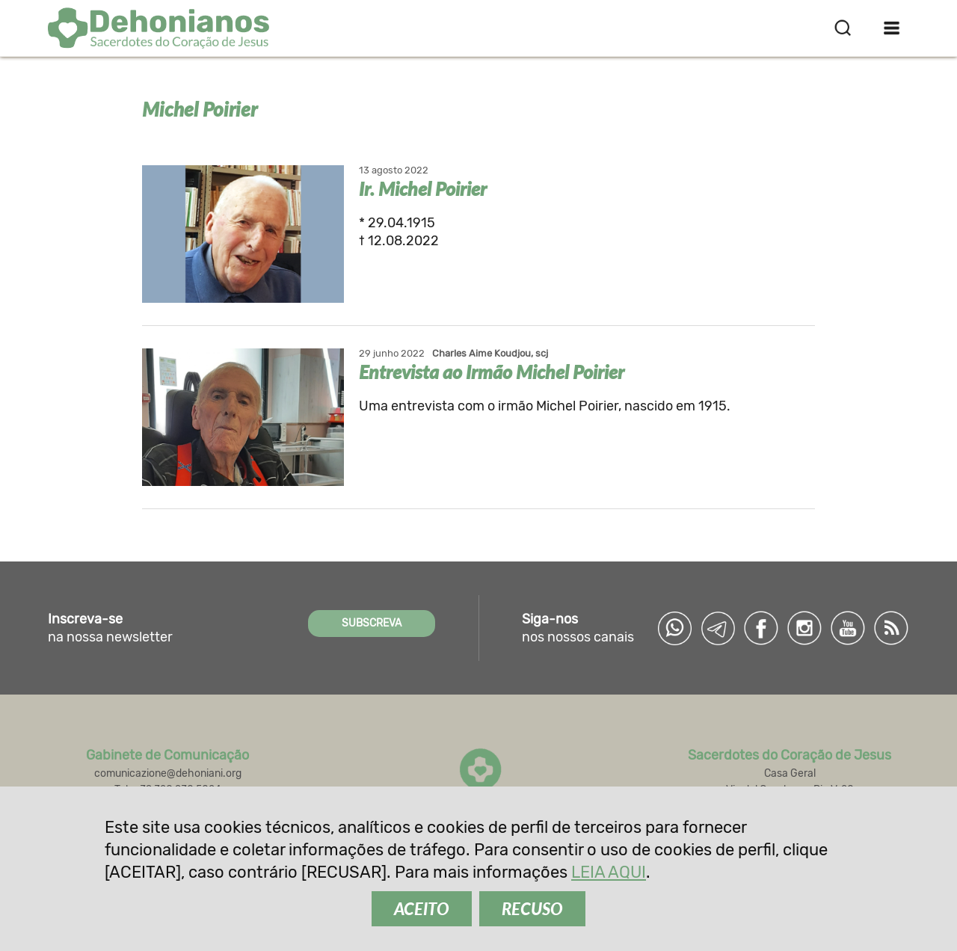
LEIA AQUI (608, 872)
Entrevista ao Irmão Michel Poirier (491, 371)
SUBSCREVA (371, 623)
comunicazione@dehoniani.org (167, 773)
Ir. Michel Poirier (423, 188)
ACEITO (421, 909)
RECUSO (532, 909)
